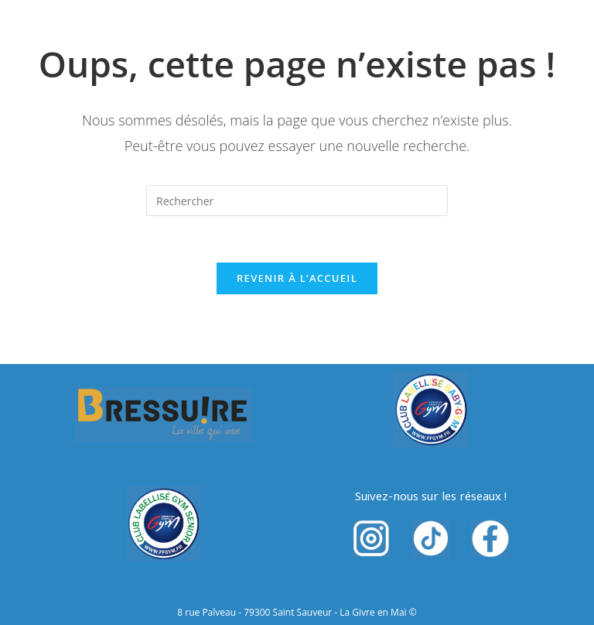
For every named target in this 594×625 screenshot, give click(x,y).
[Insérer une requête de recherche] (297, 200)
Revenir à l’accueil (297, 278)
